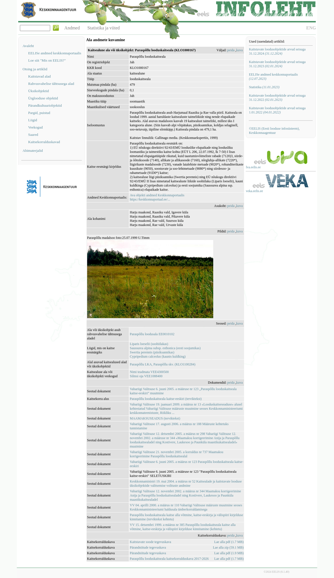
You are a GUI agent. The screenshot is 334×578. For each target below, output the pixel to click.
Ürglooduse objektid (43, 98)
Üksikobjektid (38, 91)
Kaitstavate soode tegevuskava (150, 542)
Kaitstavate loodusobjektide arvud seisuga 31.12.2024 (277, 51)
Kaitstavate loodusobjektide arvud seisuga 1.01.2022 (277, 110)
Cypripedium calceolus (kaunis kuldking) (157, 356)
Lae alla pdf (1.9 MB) (228, 553)
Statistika (264, 87)
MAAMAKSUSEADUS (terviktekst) (155, 418)
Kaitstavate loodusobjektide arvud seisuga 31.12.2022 (277, 98)
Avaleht (28, 46)
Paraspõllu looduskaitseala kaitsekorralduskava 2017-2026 (169, 559)
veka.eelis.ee (254, 191)
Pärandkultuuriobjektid (45, 105)
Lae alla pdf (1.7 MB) (228, 542)
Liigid (32, 120)
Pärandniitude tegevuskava (148, 547)
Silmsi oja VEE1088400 (146, 376)
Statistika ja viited (103, 27)
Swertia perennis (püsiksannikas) (152, 352)
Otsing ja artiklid (35, 69)
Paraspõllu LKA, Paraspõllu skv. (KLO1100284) (162, 364)
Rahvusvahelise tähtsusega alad (51, 83)
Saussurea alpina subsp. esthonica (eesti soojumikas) (165, 348)
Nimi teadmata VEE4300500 (149, 372)
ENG (311, 27)
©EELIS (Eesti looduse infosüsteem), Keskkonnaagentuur (274, 131)
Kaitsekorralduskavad (44, 142)
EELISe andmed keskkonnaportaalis (54, 53)
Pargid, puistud (39, 113)
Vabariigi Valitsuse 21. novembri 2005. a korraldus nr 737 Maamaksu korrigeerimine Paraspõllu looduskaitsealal (176, 454)
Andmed (72, 27)
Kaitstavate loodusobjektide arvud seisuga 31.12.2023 (277, 64)
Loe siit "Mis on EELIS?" (47, 60)
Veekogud (35, 127)
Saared (33, 134)
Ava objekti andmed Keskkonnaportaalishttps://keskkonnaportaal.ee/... (157, 197)
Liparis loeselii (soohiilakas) (149, 344)
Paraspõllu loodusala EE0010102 (152, 334)
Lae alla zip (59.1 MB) (228, 547)
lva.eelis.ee (253, 167)
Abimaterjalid (33, 150)
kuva (239, 50)
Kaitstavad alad (39, 76)
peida (231, 50)
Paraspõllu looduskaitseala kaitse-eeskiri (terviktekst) (165, 399)
